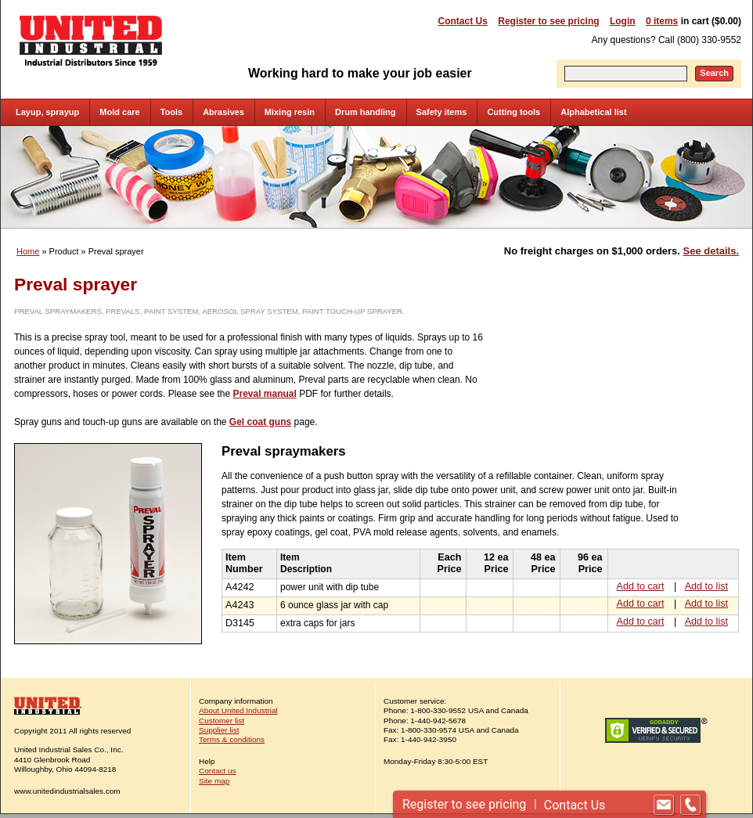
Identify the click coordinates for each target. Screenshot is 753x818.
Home (27, 251)
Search (714, 72)
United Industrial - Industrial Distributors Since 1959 (91, 41)
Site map (214, 781)
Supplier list (219, 730)
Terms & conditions (232, 739)
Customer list (221, 720)
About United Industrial (238, 710)
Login (623, 21)
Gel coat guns (260, 421)
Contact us (217, 770)
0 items (662, 21)
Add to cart (641, 586)
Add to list (706, 586)
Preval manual (264, 393)
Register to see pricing (548, 21)
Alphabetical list (593, 112)
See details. (711, 251)
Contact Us (463, 21)
